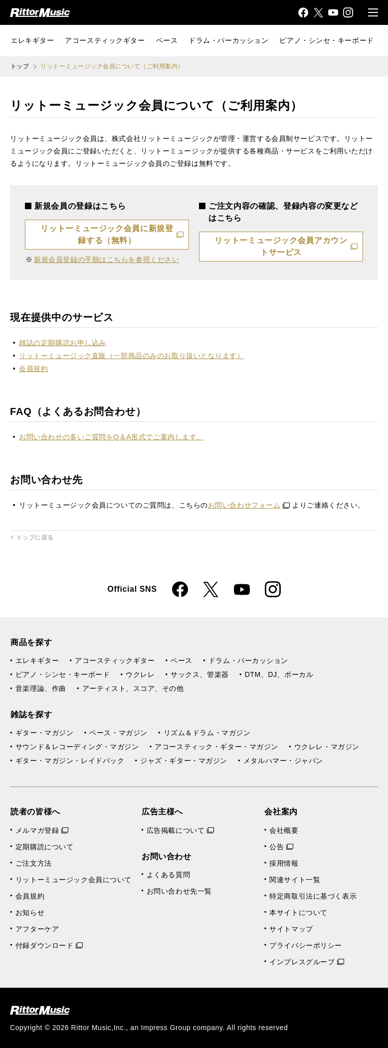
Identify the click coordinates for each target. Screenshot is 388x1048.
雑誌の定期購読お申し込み (62, 343)
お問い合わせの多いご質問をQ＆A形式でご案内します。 (111, 437)
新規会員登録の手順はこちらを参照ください (106, 259)
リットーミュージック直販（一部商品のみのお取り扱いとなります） (131, 356)
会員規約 (33, 369)
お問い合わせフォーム (249, 505)
